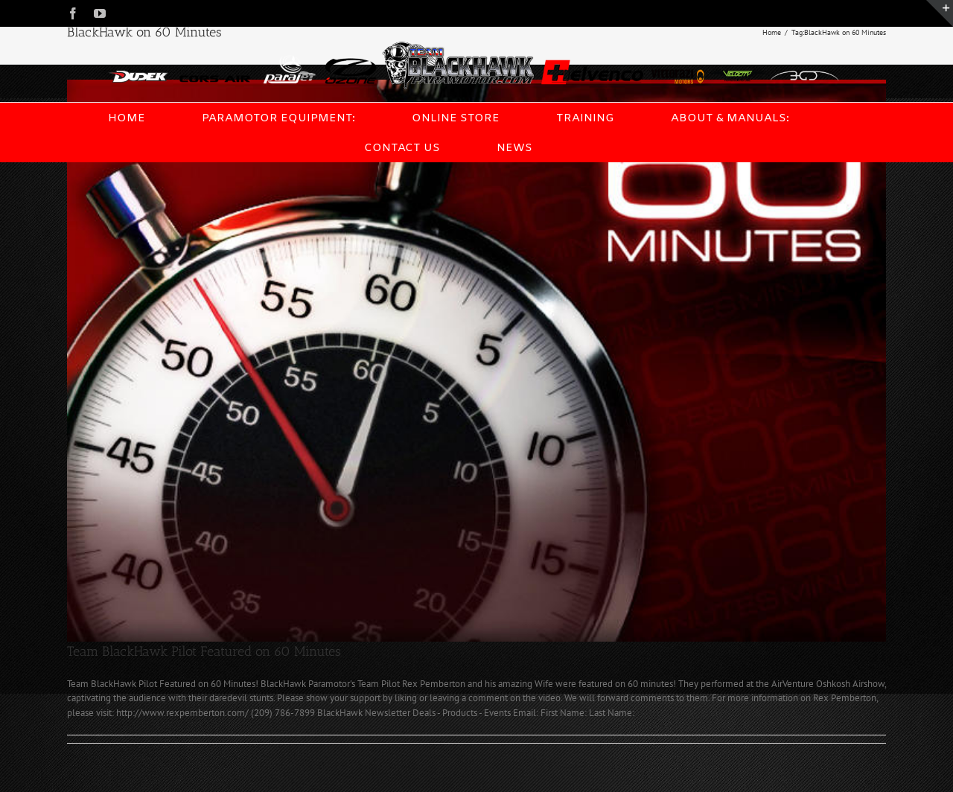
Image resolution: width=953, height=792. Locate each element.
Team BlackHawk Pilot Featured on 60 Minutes (204, 651)
